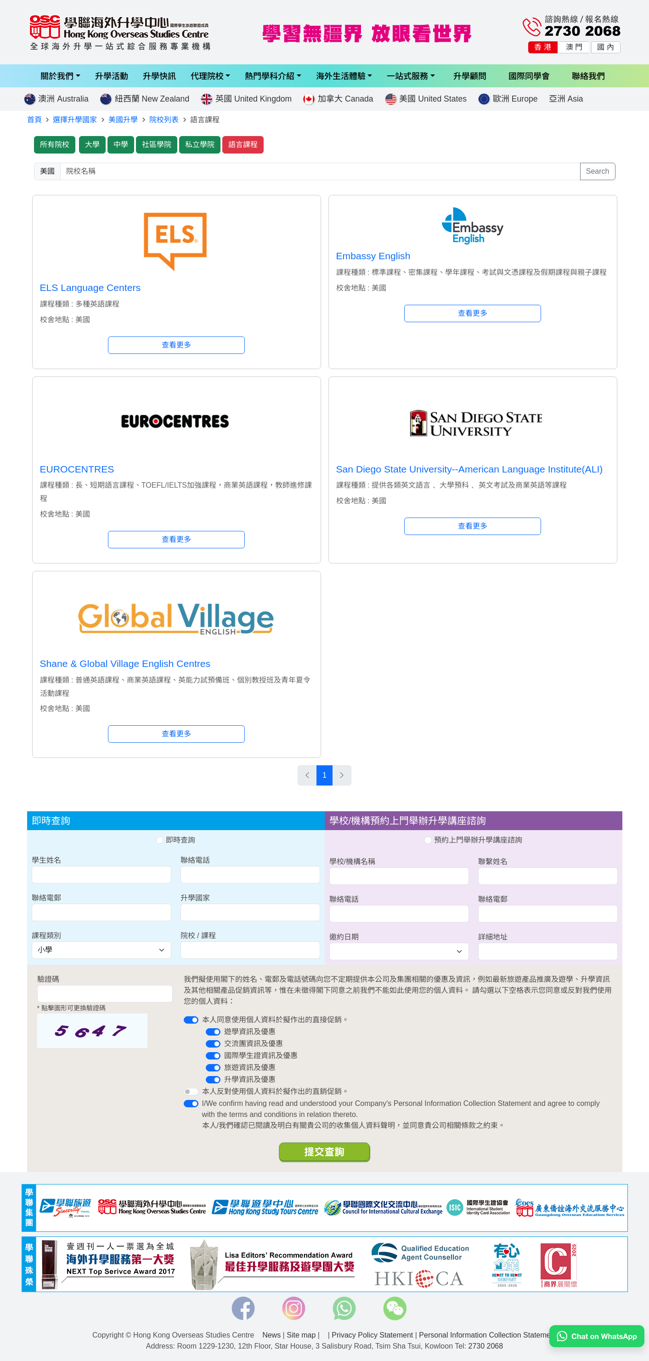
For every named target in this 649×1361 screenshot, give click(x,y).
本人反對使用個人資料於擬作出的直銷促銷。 (275, 1091)
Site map (301, 1335)
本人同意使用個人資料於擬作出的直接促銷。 (275, 1020)
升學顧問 (469, 75)
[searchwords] (320, 171)
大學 (92, 144)
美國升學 (123, 120)
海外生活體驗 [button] (341, 75)
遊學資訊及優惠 (250, 1032)
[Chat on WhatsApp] (596, 1336)
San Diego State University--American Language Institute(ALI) (469, 469)
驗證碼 (48, 979)
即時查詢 (175, 840)
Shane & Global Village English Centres (125, 663)
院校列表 (164, 120)
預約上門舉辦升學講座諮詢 (473, 840)
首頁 (34, 120)
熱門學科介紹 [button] (269, 75)
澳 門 (574, 47)
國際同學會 (529, 75)
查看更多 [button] (176, 345)
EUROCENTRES (77, 469)
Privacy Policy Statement (372, 1335)
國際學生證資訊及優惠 (261, 1055)
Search (597, 171)
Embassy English (373, 256)
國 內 (605, 47)
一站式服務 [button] (407, 75)
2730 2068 (485, 1346)
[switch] (191, 1020)
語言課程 (243, 144)
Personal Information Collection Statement (488, 1335)
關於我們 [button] (56, 75)
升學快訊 (159, 75)
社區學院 (156, 144)
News (271, 1335)
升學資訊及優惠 (250, 1079)
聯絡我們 (588, 75)
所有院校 (54, 144)
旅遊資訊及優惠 (250, 1067)
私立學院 (199, 144)
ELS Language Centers (90, 287)
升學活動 (111, 75)
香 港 (542, 47)
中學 (120, 144)
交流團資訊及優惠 (253, 1044)
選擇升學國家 (75, 120)
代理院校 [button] (207, 75)
